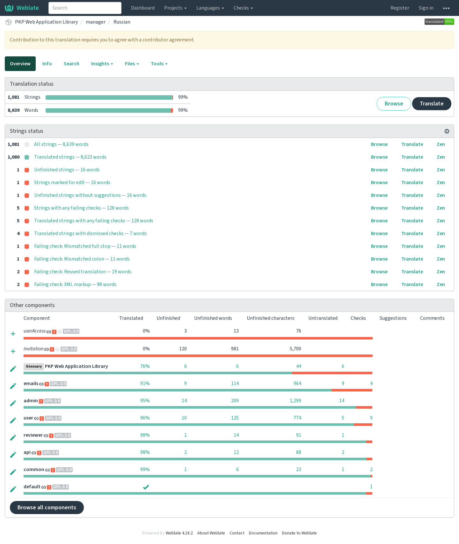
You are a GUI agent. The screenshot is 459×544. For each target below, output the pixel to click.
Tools (159, 63)
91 (298, 435)
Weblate (22, 8)
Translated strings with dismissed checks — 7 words (90, 233)
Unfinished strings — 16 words (67, 169)
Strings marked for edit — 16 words (72, 182)
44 (298, 366)
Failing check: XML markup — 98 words (75, 284)
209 (235, 400)
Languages (210, 7)
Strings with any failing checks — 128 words (81, 207)
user (28, 417)
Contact (236, 533)
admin (31, 400)
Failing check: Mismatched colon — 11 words (82, 258)
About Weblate (211, 533)
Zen (441, 144)
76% (145, 366)
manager (96, 21)
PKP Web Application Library (46, 21)
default (32, 486)
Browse (394, 104)
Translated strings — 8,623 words (70, 157)
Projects (175, 7)
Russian (121, 21)
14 (184, 400)
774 (297, 417)
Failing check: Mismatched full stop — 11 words (85, 246)
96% (145, 417)
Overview (20, 63)
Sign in (426, 7)
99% (145, 469)
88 (298, 452)
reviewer (33, 435)
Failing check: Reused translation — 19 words (82, 271)
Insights (102, 63)
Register (399, 7)
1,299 (295, 400)
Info (47, 63)
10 (184, 417)
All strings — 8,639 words (61, 144)
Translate (432, 104)
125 (235, 417)
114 (235, 383)
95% (145, 400)
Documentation (263, 533)
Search (71, 63)
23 (298, 469)
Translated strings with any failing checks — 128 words (93, 220)
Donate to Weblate (299, 533)
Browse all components (47, 508)
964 (297, 383)
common (34, 469)
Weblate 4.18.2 (179, 533)
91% (145, 383)
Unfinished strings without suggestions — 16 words (90, 195)
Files (132, 63)
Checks (243, 7)
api (27, 452)
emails (31, 383)
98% (145, 435)
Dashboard (143, 7)
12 (236, 452)
